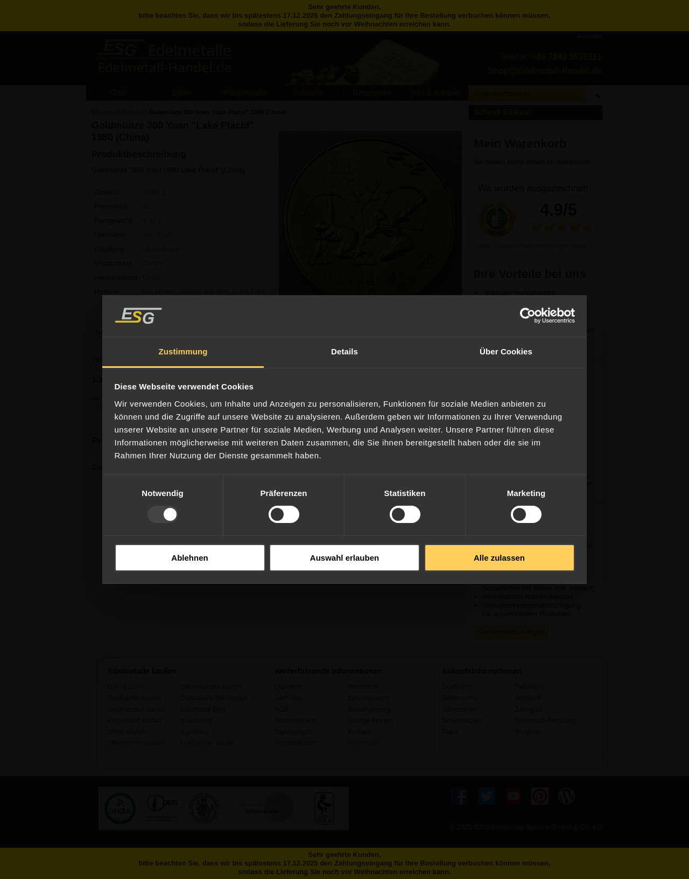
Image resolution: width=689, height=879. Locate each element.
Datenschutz (293, 732)
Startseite (288, 686)
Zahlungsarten (368, 698)
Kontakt (359, 732)
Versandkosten (296, 743)
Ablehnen (189, 557)
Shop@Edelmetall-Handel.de (545, 70)
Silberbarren (459, 709)
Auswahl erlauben (344, 557)
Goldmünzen (459, 698)
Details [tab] (344, 351)
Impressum (364, 743)
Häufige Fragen (370, 720)
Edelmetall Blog (203, 709)
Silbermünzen (461, 720)
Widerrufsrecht (296, 720)
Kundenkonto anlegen (511, 631)
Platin (449, 732)
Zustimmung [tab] (183, 351)
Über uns (288, 698)
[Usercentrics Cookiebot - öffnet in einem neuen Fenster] (528, 316)
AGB (282, 709)
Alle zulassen (499, 557)
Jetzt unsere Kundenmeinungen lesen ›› (535, 246)
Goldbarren (457, 686)
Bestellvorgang (369, 709)
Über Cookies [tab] (506, 351)
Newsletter (363, 686)
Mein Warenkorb (520, 143)
